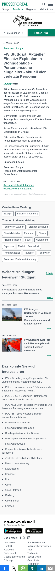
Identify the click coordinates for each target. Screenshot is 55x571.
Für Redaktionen (36, 542)
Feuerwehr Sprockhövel (17, 422)
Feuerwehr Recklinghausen (19, 428)
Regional (31, 9)
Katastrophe (42, 240)
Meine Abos (46, 9)
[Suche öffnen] (43, 4)
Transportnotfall (12, 253)
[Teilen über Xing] (32, 568)
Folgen (41, 33)
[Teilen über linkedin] (41, 568)
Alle (49, 273)
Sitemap (8, 560)
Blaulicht (18, 9)
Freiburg (9, 495)
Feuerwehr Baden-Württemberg (20, 259)
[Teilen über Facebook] (4, 568)
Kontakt (8, 546)
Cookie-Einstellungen (15, 556)
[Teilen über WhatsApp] (23, 568)
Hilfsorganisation (12, 240)
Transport (29, 253)
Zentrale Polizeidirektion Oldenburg (23, 458)
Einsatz (42, 233)
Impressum (10, 542)
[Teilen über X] (13, 568)
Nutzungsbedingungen (39, 546)
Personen (29, 233)
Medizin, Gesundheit (28, 246)
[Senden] (50, 568)
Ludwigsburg (12, 468)
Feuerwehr (44, 253)
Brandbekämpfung (38, 227)
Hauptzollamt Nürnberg (17, 463)
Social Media (34, 556)
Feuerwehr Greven (15, 444)
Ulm (7, 479)
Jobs (29, 549)
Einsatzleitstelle (12, 233)
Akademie (9, 549)
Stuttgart (8, 84)
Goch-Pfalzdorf (13, 490)
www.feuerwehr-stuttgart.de (18, 188)
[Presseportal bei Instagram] (28, 537)
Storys (6, 9)
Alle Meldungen (14, 33)
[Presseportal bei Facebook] (19, 538)
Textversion (33, 553)
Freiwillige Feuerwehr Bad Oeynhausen (25, 438)
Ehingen (9, 506)
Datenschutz (10, 553)
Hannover (10, 474)
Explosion (9, 246)
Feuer (28, 240)
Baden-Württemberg (27, 213)
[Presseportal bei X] (23, 538)
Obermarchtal (12, 500)
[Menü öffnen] (50, 4)
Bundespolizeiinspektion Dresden (22, 433)
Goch (8, 484)
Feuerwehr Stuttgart (14, 48)
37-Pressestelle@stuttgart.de (19, 185)
